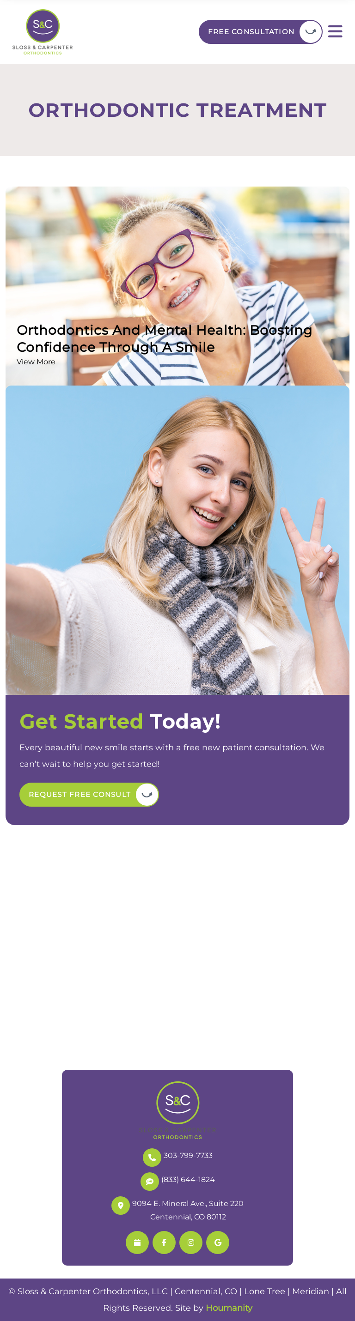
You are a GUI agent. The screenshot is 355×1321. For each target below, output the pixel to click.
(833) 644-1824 (178, 1180)
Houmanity (229, 1308)
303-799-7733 (178, 1156)
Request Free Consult (80, 794)
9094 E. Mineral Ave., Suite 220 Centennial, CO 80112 (177, 1208)
